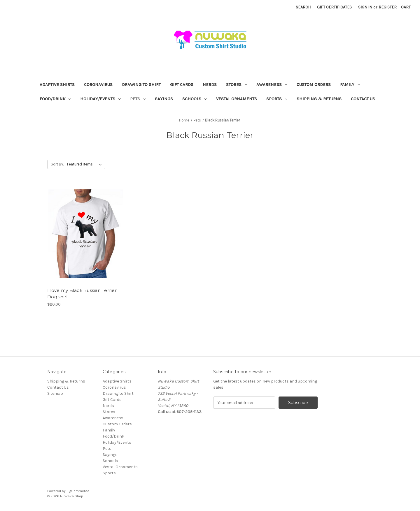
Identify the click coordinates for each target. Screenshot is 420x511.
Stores (236, 84)
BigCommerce (77, 491)
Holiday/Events (100, 98)
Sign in (365, 7)
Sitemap (55, 393)
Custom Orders (314, 84)
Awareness (271, 84)
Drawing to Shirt (141, 84)
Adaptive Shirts (57, 84)
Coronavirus (98, 84)
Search (303, 7)
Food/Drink (55, 98)
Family (350, 84)
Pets (138, 98)
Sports (276, 98)
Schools (194, 98)
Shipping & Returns (319, 98)
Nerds (210, 84)
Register (388, 7)
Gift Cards (181, 84)
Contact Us (363, 98)
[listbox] (85, 164)
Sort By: (57, 164)
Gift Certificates (334, 7)
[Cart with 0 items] (406, 7)
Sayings (164, 98)
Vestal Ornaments (236, 98)
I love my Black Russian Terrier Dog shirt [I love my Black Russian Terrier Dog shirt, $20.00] (82, 294)
